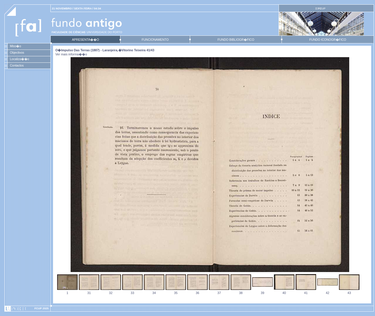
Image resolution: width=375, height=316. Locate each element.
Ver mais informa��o (71, 54)
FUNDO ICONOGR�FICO (327, 39)
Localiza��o (19, 59)
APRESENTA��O (85, 39)
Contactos (17, 65)
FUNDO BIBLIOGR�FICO (235, 39)
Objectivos (17, 52)
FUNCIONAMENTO (155, 39)
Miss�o (15, 46)
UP (321, 8)
